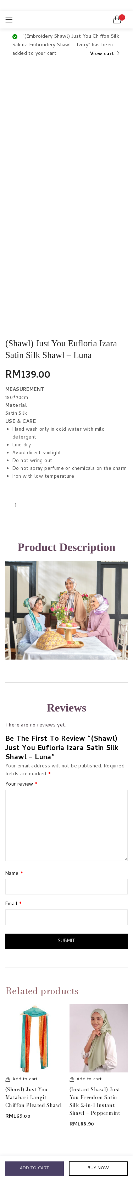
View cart (102, 54)
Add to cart (34, 1168)
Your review (21, 785)
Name (14, 874)
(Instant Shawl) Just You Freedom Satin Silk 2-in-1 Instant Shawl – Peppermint (95, 1101)
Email (13, 904)
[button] (117, 19)
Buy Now (98, 1168)
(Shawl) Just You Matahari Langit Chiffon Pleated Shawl (33, 1097)
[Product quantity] (15, 505)
